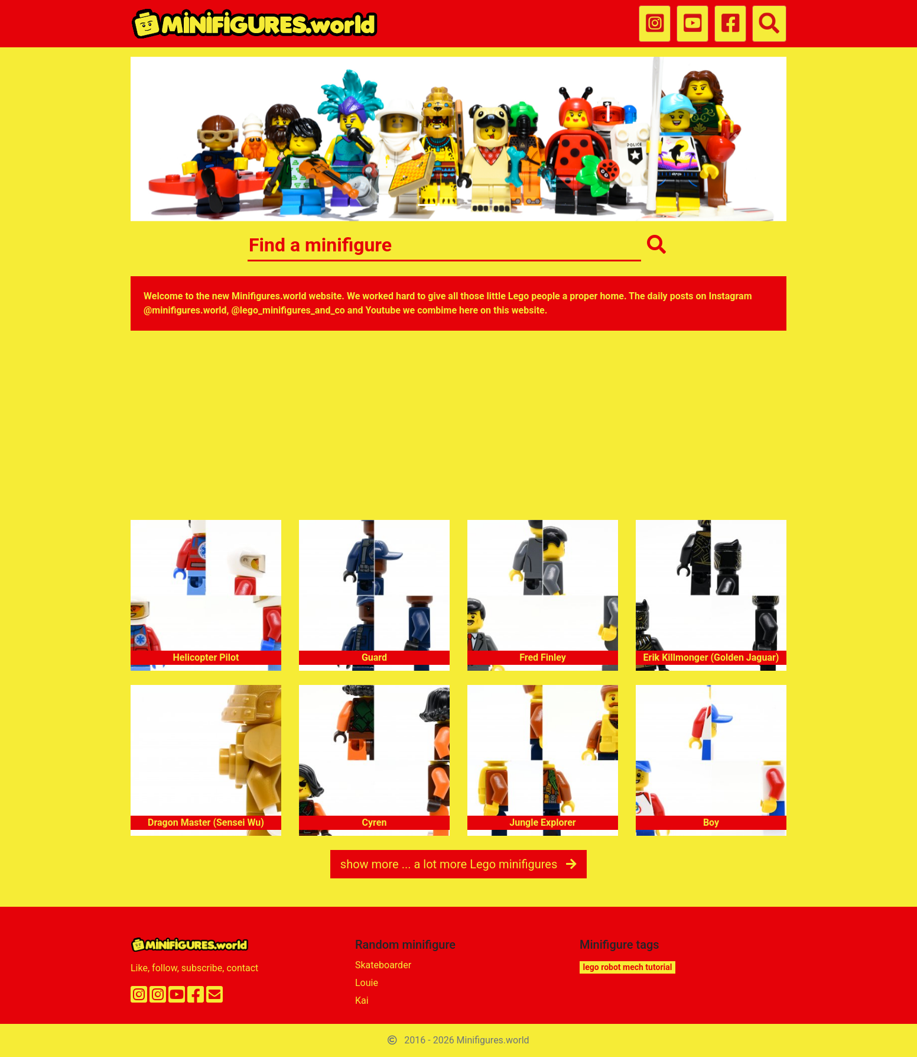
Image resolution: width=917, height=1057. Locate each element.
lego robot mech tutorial (627, 967)
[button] (180, 139)
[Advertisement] (458, 427)
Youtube (382, 310)
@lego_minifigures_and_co (288, 310)
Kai (362, 1000)
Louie (366, 982)
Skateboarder (383, 965)
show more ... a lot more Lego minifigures (458, 864)
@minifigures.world (185, 310)
